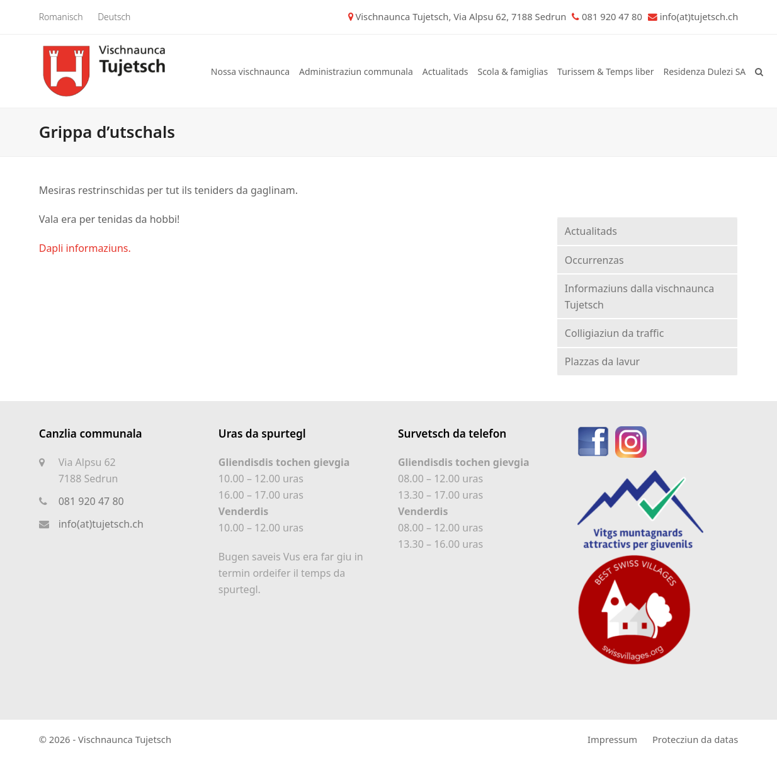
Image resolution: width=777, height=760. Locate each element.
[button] (759, 71)
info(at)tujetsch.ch (699, 16)
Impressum (612, 739)
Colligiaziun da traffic (614, 333)
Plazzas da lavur (602, 361)
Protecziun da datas (695, 739)
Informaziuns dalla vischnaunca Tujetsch (639, 296)
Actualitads (591, 231)
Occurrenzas (594, 260)
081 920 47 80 (91, 501)
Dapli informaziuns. (85, 248)
